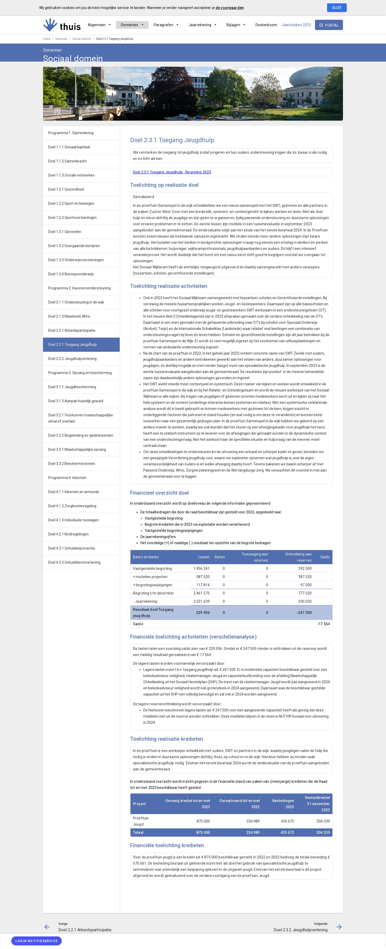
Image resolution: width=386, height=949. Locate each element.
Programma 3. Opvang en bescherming (80, 373)
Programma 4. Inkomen (67, 478)
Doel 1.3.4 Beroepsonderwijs (71, 274)
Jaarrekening (200, 25)
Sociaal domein (82, 38)
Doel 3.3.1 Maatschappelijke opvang (77, 449)
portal (332, 25)
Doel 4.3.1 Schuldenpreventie (71, 548)
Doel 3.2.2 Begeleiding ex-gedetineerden (80, 435)
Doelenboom (266, 25)
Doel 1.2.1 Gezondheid (66, 189)
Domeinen (129, 25)
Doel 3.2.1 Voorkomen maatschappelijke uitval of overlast (80, 418)
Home (46, 38)
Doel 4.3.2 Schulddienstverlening (74, 562)
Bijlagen (233, 25)
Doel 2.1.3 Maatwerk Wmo (69, 316)
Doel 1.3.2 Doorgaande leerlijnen (74, 246)
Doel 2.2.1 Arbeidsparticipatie (71, 330)
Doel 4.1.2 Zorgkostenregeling (72, 506)
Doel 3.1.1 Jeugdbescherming (72, 387)
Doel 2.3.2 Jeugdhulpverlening (72, 359)
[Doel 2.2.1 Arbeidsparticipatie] (298, 39)
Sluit (337, 8)
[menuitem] (99, 25)
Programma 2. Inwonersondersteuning (79, 288)
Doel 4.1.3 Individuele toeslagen (73, 520)
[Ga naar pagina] (312, 39)
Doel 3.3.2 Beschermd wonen (71, 464)
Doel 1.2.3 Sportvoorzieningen (72, 218)
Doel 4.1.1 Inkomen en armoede (73, 492)
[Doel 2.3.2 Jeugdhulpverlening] (325, 39)
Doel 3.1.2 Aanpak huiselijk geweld (75, 401)
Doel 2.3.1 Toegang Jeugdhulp (114, 38)
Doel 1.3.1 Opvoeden (64, 232)
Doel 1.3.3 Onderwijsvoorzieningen (76, 260)
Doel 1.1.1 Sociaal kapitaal (69, 147)
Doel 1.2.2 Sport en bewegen (71, 203)
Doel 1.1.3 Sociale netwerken (71, 175)
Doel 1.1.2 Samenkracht (67, 161)
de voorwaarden (230, 8)
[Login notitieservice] (37, 941)
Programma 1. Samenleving (71, 133)
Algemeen (97, 25)
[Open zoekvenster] (337, 39)
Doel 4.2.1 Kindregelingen (68, 534)
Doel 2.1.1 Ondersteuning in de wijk (76, 302)
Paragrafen (164, 25)
